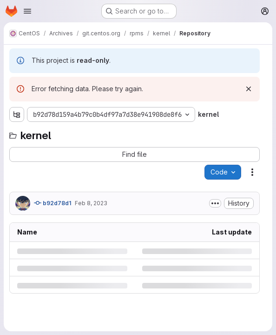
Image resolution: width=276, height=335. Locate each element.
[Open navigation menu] (27, 11)
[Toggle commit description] (215, 203)
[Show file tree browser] (16, 114)
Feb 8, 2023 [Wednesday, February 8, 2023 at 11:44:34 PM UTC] (91, 203)
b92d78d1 (52, 203)
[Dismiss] (248, 88)
